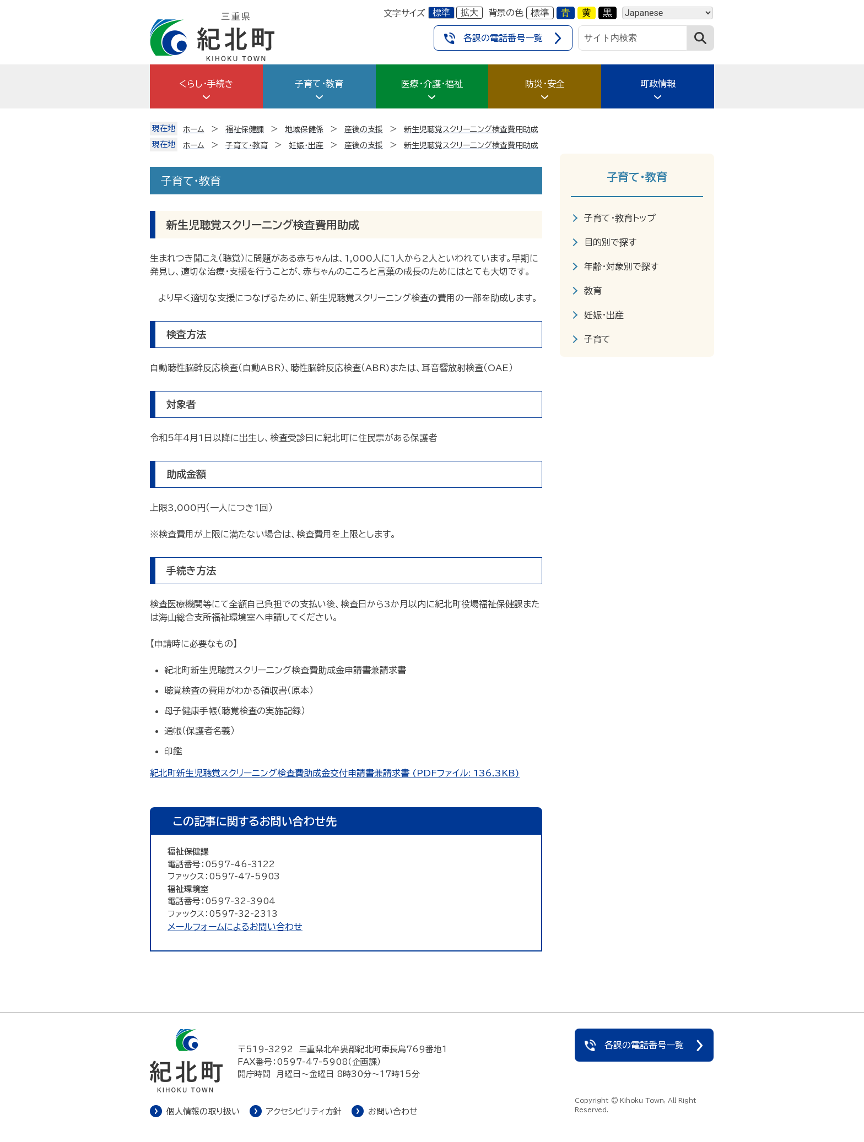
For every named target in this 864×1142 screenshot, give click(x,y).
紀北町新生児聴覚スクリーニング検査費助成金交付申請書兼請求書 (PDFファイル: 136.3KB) (335, 773)
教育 (593, 290)
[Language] (667, 13)
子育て (597, 339)
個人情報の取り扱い (203, 1111)
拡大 (469, 12)
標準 (441, 12)
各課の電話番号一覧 (503, 38)
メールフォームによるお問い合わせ (235, 926)
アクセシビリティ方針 (304, 1111)
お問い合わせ (393, 1111)
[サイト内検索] (632, 38)
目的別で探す (610, 242)
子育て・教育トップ (620, 218)
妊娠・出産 (604, 315)
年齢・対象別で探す (621, 266)
